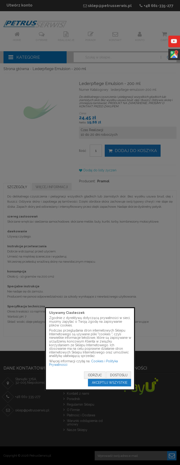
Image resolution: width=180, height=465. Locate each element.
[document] (90, 348)
